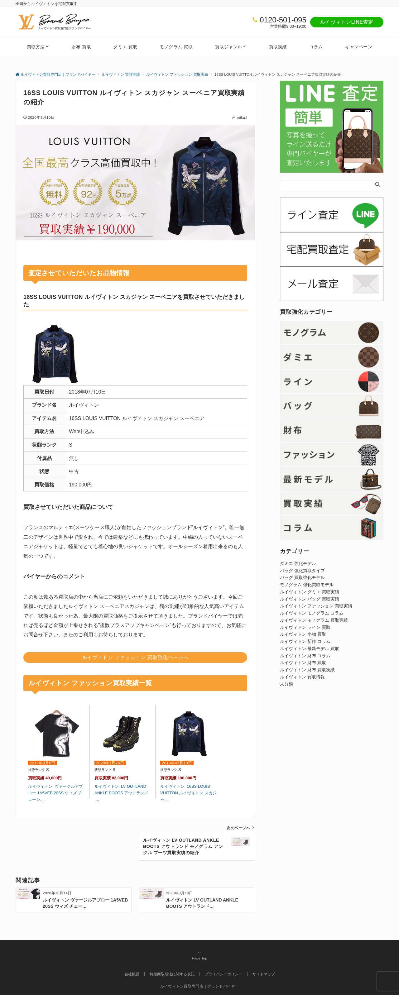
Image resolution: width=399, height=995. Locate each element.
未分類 (286, 684)
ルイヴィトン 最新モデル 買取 (309, 648)
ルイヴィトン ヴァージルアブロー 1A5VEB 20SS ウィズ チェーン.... (55, 793)
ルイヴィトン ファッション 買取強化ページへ (135, 657)
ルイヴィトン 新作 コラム (305, 641)
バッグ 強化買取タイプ (302, 570)
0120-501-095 (283, 20)
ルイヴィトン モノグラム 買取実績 (314, 620)
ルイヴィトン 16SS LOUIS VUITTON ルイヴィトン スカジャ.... (188, 793)
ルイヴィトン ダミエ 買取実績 (309, 591)
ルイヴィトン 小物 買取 (303, 634)
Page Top (199, 955)
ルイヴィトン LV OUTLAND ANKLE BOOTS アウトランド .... (121, 793)
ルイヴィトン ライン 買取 (305, 627)
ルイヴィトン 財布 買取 (303, 662)
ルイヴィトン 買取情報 (302, 676)
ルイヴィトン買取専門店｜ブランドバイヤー (199, 986)
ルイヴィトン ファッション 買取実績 (316, 605)
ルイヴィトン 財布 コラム (305, 655)
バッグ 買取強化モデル (302, 577)
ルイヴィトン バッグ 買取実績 (309, 598)
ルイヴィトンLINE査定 (346, 22)
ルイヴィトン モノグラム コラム (312, 612)
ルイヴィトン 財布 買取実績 (307, 669)
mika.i (242, 117)
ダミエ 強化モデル (298, 563)
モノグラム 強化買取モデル (307, 584)
